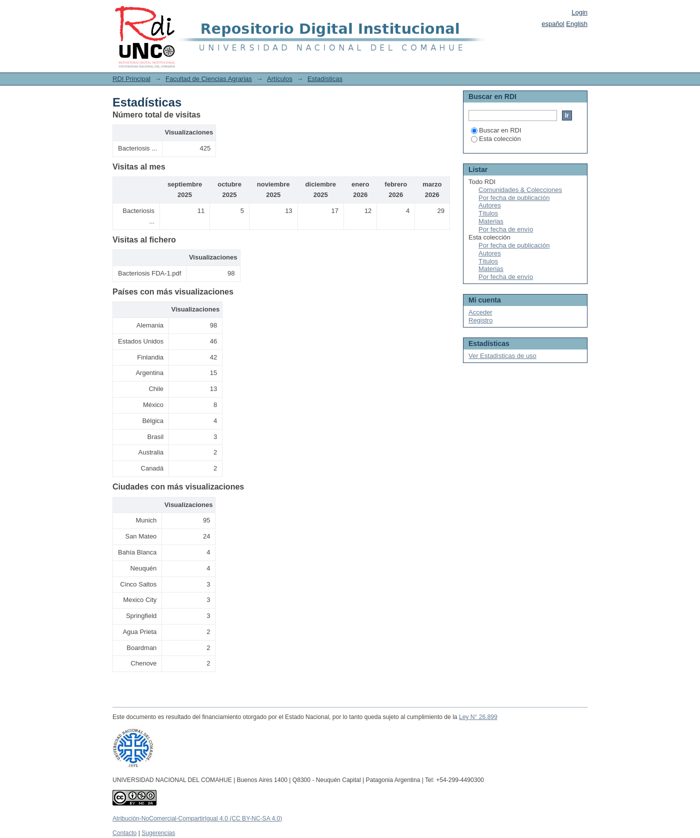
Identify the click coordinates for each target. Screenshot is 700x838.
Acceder (480, 312)
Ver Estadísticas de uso (502, 356)
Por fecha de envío (505, 229)
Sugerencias (158, 833)
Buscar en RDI (496, 130)
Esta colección (496, 138)
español (553, 24)
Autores (489, 205)
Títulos (488, 213)
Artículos (279, 78)
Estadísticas (325, 78)
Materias (491, 221)
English (577, 24)
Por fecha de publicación (514, 198)
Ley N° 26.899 (478, 717)
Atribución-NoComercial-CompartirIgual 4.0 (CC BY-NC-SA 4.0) (197, 818)
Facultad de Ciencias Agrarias (209, 78)
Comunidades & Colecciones (520, 190)
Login (580, 12)
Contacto (124, 833)
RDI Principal (131, 78)
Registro (480, 320)
